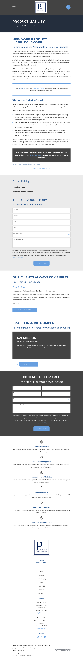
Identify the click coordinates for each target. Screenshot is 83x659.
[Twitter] (41, 637)
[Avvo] (38, 637)
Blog (41, 583)
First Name (15, 210)
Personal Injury (41, 579)
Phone (14, 222)
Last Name (15, 216)
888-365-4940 (41, 563)
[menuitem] (41, 187)
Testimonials (41, 586)
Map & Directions (41, 613)
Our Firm (41, 575)
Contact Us (41, 594)
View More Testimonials (25, 310)
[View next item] (17, 365)
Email (14, 228)
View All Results (28, 364)
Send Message (41, 264)
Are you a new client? (18, 234)
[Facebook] (45, 637)
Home (41, 572)
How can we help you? (18, 240)
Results (41, 590)
